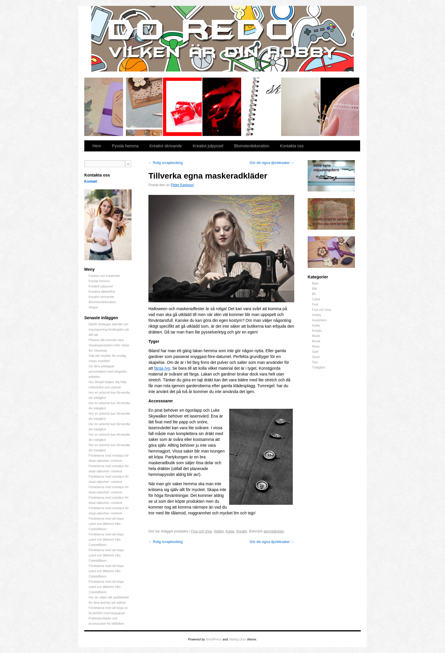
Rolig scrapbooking (165, 163)
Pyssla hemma (143, 107)
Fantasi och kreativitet (104, 107)
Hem (96, 146)
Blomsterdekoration (300, 107)
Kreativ (317, 330)
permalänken (274, 531)
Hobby (316, 315)
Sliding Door (237, 639)
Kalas (316, 325)
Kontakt (90, 181)
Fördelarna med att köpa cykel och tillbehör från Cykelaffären (106, 524)
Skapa (339, 107)
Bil (314, 294)
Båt (314, 288)
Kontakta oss (292, 146)
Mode (316, 336)
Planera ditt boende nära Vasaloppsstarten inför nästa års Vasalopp (109, 345)
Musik (316, 341)
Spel (315, 351)
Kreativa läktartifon (222, 107)
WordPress (214, 639)
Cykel (316, 299)
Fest (315, 304)
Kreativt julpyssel (182, 107)
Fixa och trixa (321, 309)
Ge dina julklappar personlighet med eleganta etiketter (108, 371)
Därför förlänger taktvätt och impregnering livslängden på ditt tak (109, 329)
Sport (316, 357)
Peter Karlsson (182, 185)
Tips (315, 362)
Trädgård (318, 367)
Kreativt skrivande (261, 107)
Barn (315, 283)
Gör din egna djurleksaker (272, 163)
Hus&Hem (319, 320)
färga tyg (162, 368)
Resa (316, 346)
